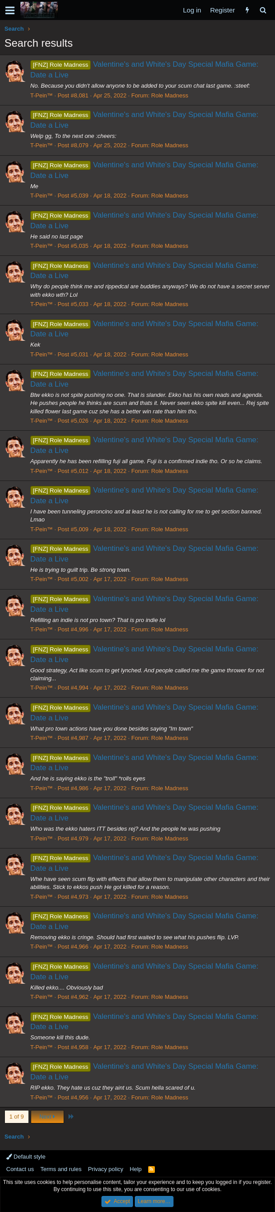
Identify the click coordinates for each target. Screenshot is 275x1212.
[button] (10, 10)
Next (47, 1116)
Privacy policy (105, 1169)
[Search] (263, 10)
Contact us (20, 1169)
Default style (25, 1156)
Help (136, 1169)
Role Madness (169, 95)
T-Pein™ (41, 95)
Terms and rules (60, 1169)
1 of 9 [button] (16, 1116)
